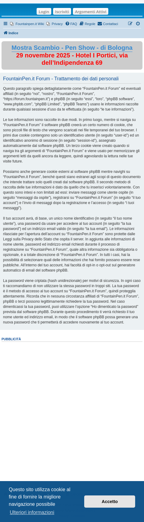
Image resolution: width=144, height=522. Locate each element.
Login (44, 11)
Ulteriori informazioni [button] (32, 512)
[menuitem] (27, 23)
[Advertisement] (72, 415)
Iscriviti (62, 11)
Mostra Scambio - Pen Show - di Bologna (72, 47)
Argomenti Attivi (90, 11)
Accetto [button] (110, 501)
